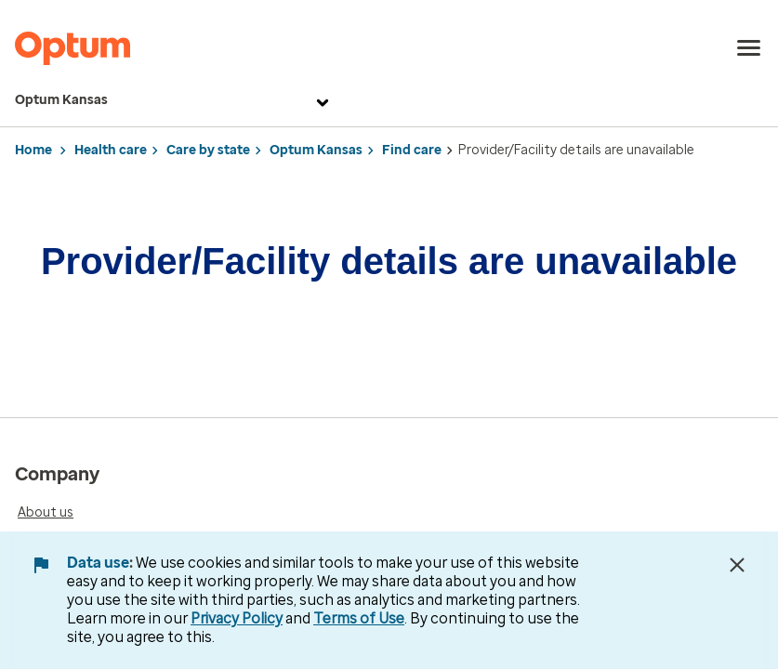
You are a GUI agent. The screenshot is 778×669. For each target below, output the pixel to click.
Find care (412, 150)
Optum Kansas (174, 100)
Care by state (208, 150)
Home (33, 150)
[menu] (749, 48)
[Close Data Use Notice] (737, 565)
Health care (110, 150)
